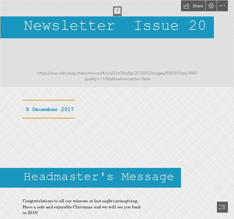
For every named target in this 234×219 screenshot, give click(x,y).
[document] (117, 109)
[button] (193, 5)
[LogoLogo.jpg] (117, 43)
